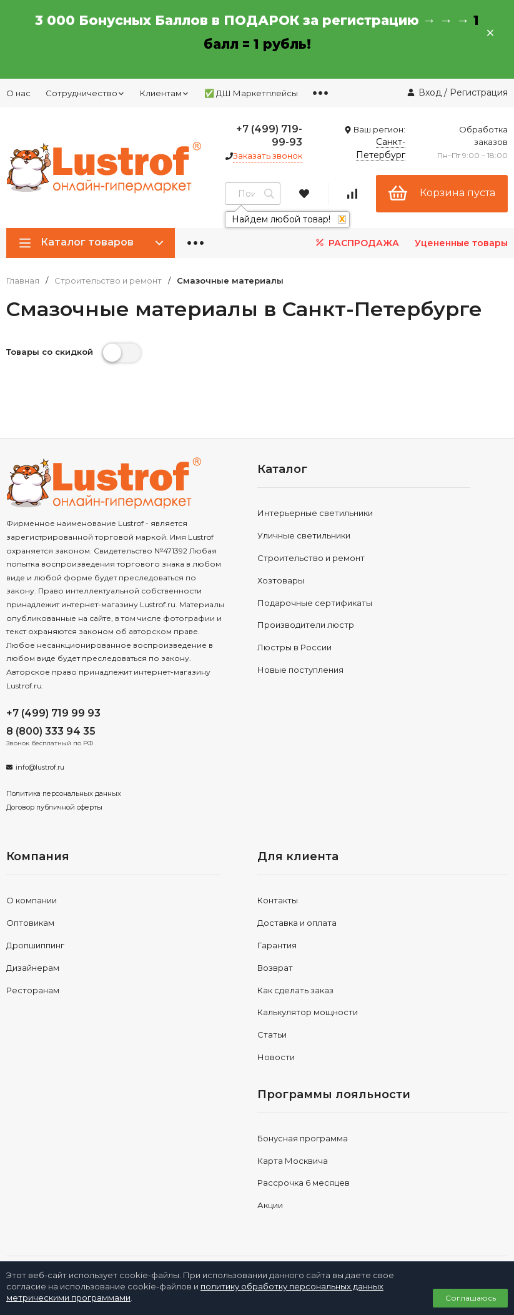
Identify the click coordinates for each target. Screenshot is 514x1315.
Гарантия (277, 945)
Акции (270, 1205)
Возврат (275, 968)
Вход (430, 92)
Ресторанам (32, 990)
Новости (276, 1057)
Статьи (272, 1035)
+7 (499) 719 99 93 (53, 713)
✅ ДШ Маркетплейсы (251, 93)
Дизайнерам (32, 968)
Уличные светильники (303, 535)
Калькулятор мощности (307, 1012)
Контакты (277, 900)
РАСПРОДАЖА (356, 243)
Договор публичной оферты (54, 807)
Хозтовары (280, 580)
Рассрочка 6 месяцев (303, 1183)
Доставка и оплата (297, 923)
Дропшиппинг (35, 945)
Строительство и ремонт (108, 281)
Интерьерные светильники (315, 513)
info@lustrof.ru (40, 767)
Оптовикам (30, 923)
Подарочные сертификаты (314, 603)
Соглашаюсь (470, 1298)
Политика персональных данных (63, 793)
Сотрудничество (85, 93)
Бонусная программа (302, 1138)
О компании (31, 900)
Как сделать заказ (295, 990)
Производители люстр (305, 625)
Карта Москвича (292, 1161)
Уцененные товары (461, 243)
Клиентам (164, 93)
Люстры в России (294, 647)
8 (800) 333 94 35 (51, 731)
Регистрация (479, 92)
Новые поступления (300, 670)
